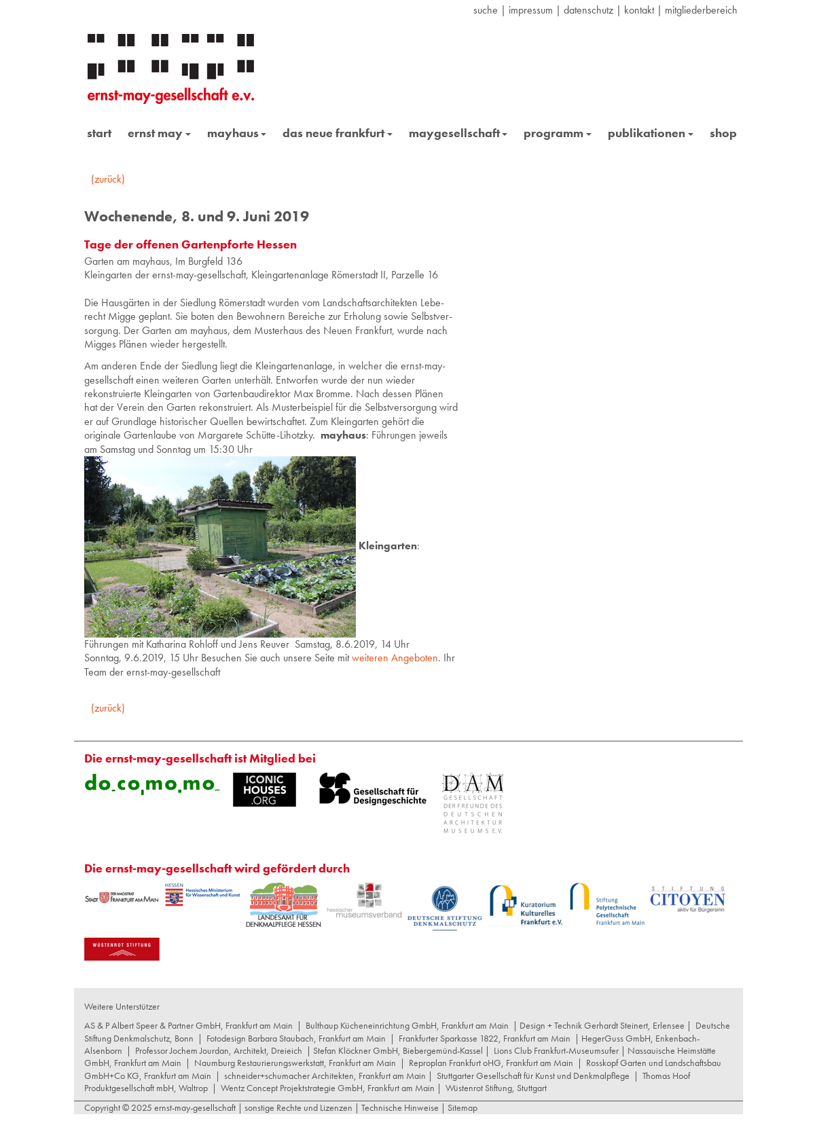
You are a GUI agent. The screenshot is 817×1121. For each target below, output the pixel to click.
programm (558, 133)
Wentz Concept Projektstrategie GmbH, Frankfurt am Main (328, 1088)
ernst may (159, 133)
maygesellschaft (458, 133)
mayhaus (237, 133)
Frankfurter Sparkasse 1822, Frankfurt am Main (484, 1038)
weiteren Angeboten (395, 657)
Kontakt (639, 10)
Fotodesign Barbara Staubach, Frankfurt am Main (296, 1038)
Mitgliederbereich (701, 10)
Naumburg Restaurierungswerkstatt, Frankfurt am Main (295, 1062)
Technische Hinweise (400, 1107)
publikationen (650, 133)
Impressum (531, 10)
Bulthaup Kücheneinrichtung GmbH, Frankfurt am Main (407, 1025)
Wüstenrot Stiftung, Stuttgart (496, 1088)
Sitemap (461, 1107)
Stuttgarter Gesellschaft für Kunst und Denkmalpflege (533, 1075)
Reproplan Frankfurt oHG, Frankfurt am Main (491, 1062)
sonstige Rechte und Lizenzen (298, 1107)
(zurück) (108, 179)
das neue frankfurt (338, 133)
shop (723, 133)
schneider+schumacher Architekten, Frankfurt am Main (325, 1075)
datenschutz (588, 10)
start (99, 133)
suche (485, 10)
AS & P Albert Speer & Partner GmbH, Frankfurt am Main (188, 1025)
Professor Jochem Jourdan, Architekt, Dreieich (218, 1050)
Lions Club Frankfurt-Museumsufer (556, 1050)
